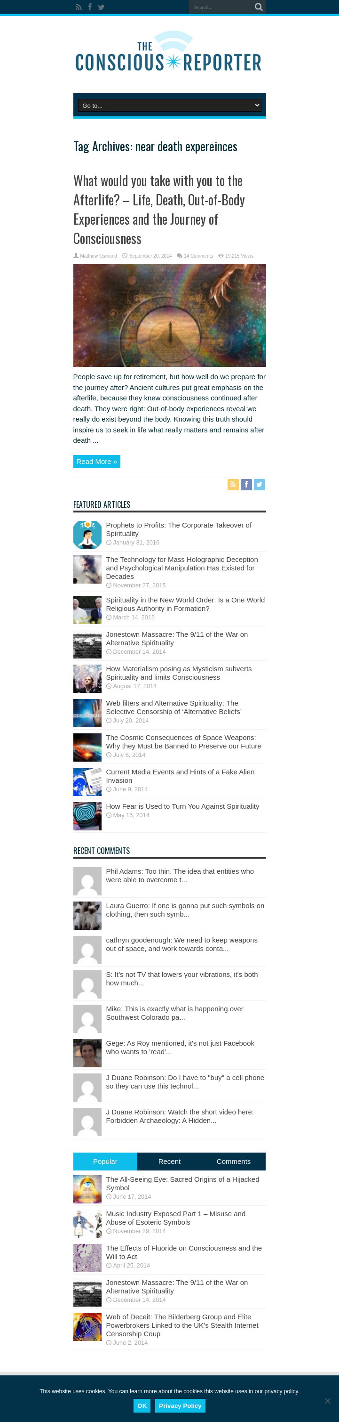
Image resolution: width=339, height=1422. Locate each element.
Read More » (97, 461)
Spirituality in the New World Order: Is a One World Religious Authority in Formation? (185, 604)
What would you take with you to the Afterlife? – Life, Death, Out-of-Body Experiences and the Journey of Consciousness (159, 209)
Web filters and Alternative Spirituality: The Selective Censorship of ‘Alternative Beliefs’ (174, 707)
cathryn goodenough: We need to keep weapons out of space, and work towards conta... (182, 944)
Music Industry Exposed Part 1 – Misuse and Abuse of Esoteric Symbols (176, 1218)
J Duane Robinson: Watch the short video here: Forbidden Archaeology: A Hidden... (180, 1116)
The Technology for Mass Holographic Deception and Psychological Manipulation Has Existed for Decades (182, 567)
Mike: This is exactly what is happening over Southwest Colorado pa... (175, 1013)
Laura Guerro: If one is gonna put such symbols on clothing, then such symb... (185, 910)
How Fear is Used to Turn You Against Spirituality (183, 806)
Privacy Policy (180, 1405)
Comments (234, 1161)
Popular (105, 1161)
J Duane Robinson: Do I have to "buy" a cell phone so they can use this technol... (185, 1081)
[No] (327, 1401)
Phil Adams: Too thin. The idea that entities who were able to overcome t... (180, 875)
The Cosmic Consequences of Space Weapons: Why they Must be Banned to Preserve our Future (183, 741)
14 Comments (198, 256)
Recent (169, 1161)
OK (142, 1405)
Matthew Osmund (98, 256)
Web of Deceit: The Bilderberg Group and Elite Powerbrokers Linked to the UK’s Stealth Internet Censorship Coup (182, 1325)
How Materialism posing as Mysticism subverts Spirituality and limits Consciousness (179, 673)
